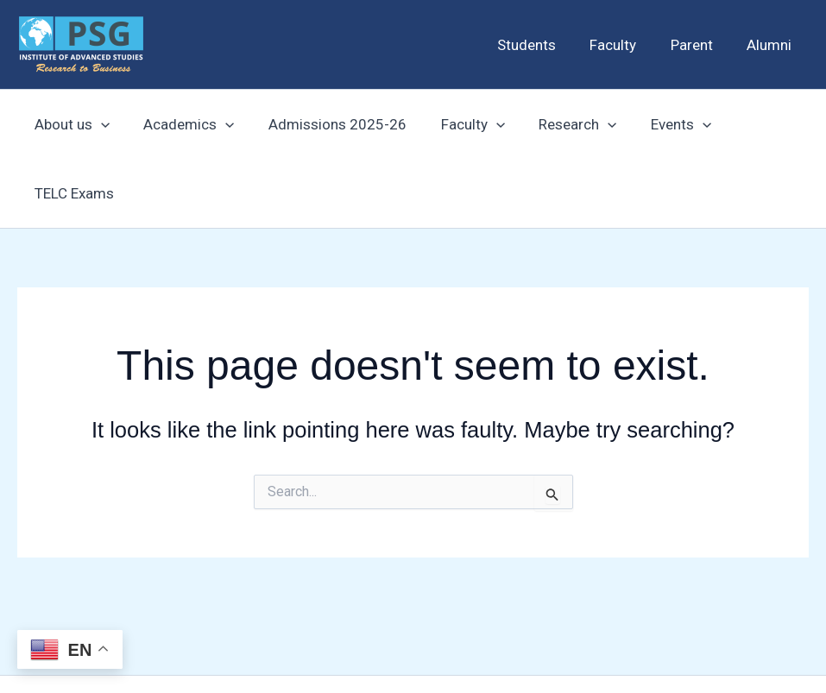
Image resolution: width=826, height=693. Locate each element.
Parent (699, 45)
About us (69, 124)
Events (655, 124)
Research (557, 124)
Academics (181, 124)
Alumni (771, 45)
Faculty (625, 45)
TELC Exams (754, 124)
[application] (98, 124)
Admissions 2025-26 (325, 124)
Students (543, 45)
